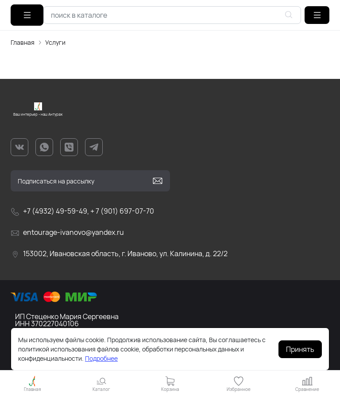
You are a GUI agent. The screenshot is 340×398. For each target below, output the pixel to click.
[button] (317, 15)
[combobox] (172, 15)
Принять (300, 349)
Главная (23, 42)
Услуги (55, 42)
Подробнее (101, 358)
